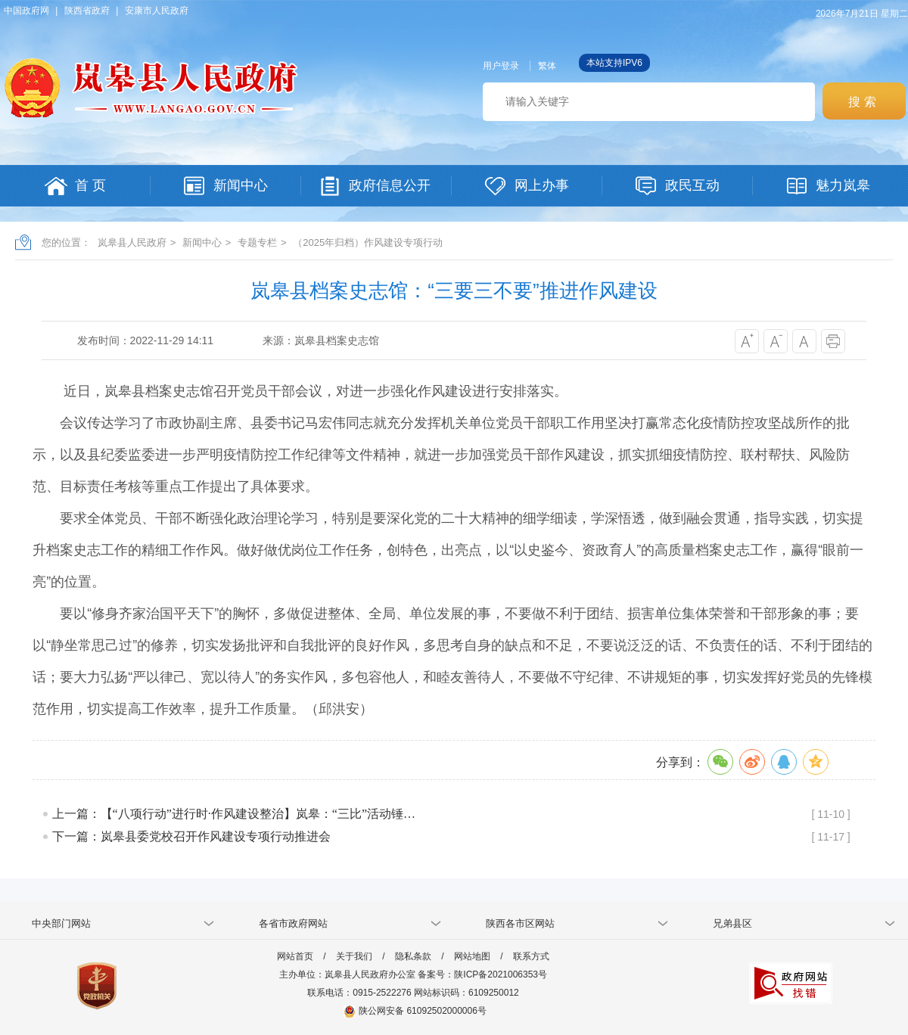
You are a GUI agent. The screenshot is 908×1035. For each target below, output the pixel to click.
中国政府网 (26, 10)
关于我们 (354, 956)
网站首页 (295, 956)
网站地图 (472, 956)
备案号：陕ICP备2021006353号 (482, 974)
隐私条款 (413, 956)
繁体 (547, 66)
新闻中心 (202, 242)
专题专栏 (257, 242)
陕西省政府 (87, 10)
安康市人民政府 (156, 10)
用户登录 (501, 66)
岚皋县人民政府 (132, 242)
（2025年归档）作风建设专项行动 (368, 242)
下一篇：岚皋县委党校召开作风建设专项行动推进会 (191, 836)
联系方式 (531, 956)
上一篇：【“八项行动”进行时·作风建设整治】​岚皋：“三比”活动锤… (233, 813)
